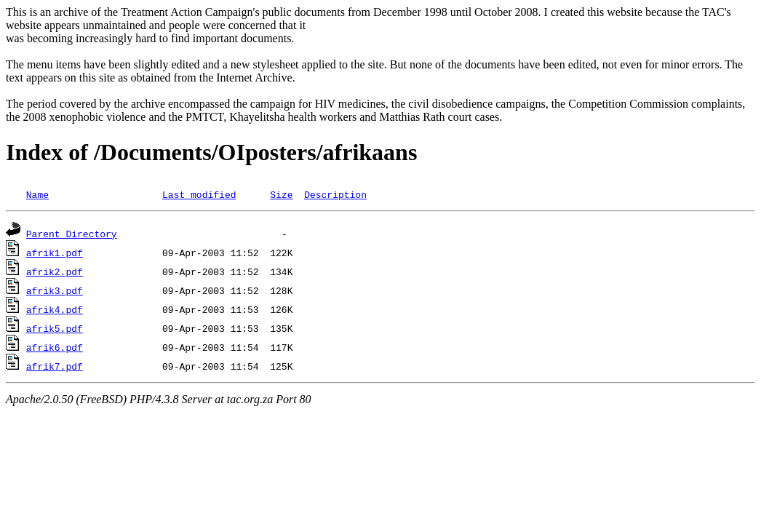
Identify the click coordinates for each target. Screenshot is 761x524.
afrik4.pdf (54, 309)
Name (37, 194)
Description (335, 194)
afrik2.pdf (54, 271)
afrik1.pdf (54, 252)
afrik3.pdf (54, 290)
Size (281, 194)
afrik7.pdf (54, 366)
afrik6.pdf (54, 347)
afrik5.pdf (54, 328)
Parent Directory (71, 233)
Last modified (199, 194)
